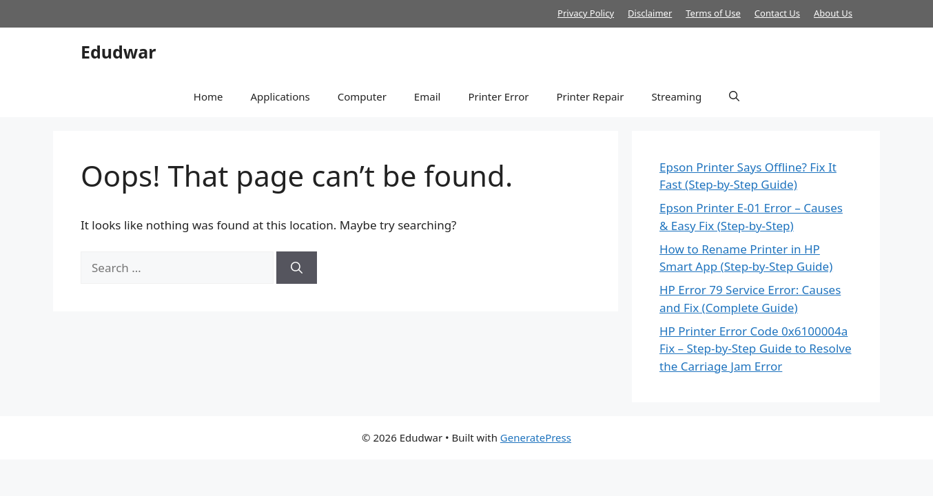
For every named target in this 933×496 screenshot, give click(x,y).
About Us (833, 13)
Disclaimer (650, 13)
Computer (362, 96)
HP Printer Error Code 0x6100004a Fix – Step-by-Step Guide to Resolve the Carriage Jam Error (755, 348)
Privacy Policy (585, 13)
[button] (734, 96)
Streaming (676, 96)
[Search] (296, 268)
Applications (279, 96)
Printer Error (498, 96)
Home (208, 96)
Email (427, 96)
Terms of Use (713, 13)
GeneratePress (535, 437)
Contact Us (777, 13)
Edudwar (118, 51)
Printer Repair (590, 96)
